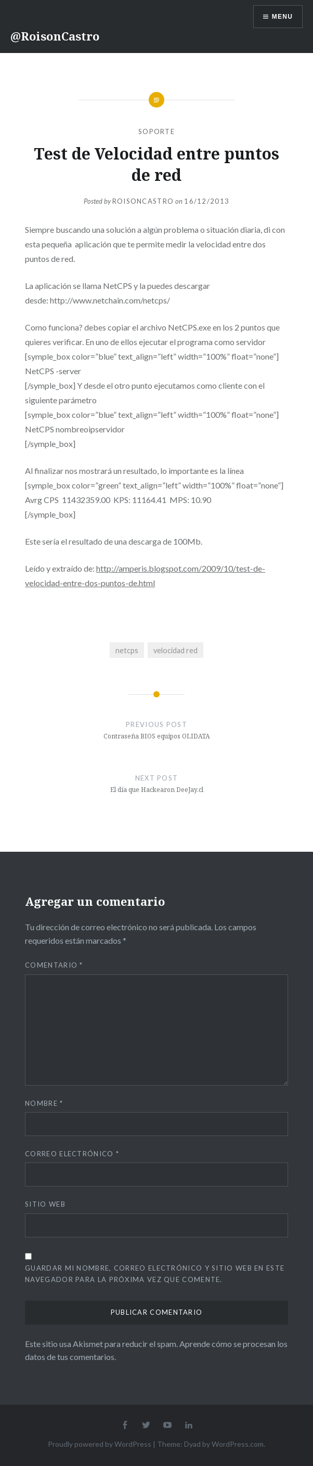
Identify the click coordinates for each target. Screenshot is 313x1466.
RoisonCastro (143, 201)
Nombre (44, 1103)
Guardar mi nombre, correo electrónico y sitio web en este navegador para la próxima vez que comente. (154, 1273)
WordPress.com (238, 1443)
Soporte (156, 131)
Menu (282, 16)
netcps (126, 650)
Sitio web (45, 1204)
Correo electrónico (72, 1154)
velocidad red (175, 650)
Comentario (54, 965)
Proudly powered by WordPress (99, 1443)
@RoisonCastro (54, 36)
